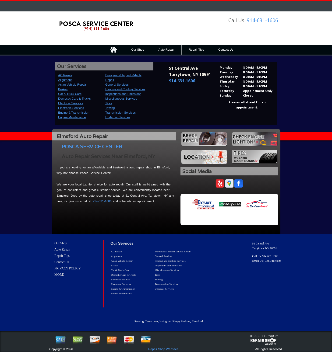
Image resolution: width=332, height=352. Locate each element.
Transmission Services (120, 112)
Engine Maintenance (72, 117)
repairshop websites (263, 341)
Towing (110, 108)
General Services (117, 84)
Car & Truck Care (69, 94)
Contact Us (225, 49)
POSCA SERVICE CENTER (92, 147)
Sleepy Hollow (181, 321)
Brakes (62, 89)
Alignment (65, 80)
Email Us (257, 260)
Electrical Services (70, 103)
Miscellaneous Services (121, 98)
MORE (59, 274)
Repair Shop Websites (163, 349)
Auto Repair (166, 49)
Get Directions (273, 260)
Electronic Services (71, 108)
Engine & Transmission (73, 112)
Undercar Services (117, 117)
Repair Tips (196, 49)
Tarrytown (151, 321)
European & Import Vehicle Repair (173, 251)
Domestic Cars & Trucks (74, 98)
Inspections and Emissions (123, 94)
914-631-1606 (262, 20)
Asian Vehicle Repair (72, 84)
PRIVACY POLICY (67, 268)
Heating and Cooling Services (125, 89)
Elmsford (197, 321)
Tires (108, 103)
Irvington (164, 321)
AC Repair (65, 75)
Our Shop (137, 49)
